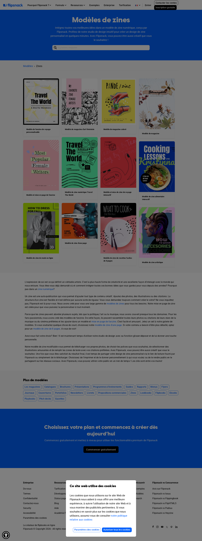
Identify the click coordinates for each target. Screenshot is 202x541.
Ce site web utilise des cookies (101, 488)
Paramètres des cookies (86, 529)
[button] (6, 535)
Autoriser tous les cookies (116, 529)
